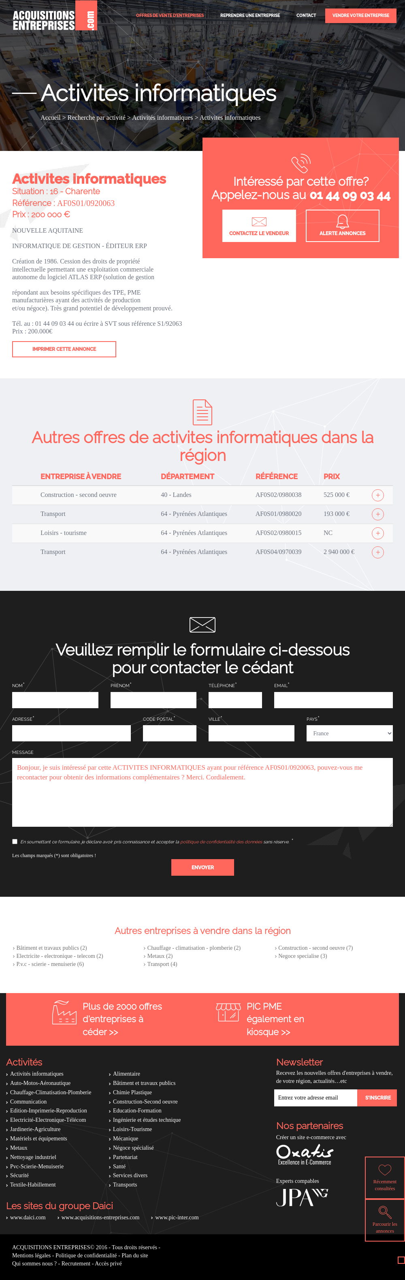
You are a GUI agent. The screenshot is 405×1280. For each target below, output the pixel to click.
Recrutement (76, 1264)
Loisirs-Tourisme (132, 1129)
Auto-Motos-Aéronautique (40, 1083)
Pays (312, 719)
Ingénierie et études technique (147, 1120)
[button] (202, 867)
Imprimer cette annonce (64, 349)
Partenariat (125, 1157)
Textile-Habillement (33, 1185)
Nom (17, 685)
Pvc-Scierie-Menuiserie (37, 1166)
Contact (306, 15)
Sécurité (19, 1175)
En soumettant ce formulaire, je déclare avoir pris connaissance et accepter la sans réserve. (151, 842)
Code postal (158, 719)
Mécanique (125, 1139)
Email (281, 685)
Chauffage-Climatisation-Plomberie (50, 1092)
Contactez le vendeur (259, 225)
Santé (119, 1166)
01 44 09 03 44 (349, 195)
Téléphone (222, 685)
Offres (170, 15)
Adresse (22, 719)
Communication (28, 1102)
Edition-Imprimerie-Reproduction (48, 1111)
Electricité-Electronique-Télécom (48, 1120)
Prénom (120, 685)
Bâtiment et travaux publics (144, 1083)
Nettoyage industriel (33, 1157)
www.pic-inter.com (176, 1217)
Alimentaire (126, 1074)
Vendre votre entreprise (361, 15)
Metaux (19, 1148)
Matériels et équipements (38, 1139)
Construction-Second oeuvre (145, 1102)
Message (23, 752)
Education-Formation (137, 1111)
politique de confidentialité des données (221, 842)
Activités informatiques (37, 1074)
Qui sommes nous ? (34, 1264)
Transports (125, 1185)
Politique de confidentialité (86, 1255)
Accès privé (108, 1264)
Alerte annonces (342, 225)
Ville (214, 719)
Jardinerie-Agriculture (35, 1129)
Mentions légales (31, 1255)
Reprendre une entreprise (250, 15)
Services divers (130, 1175)
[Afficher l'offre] (378, 495)
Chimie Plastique (132, 1092)
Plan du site (135, 1255)
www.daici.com (28, 1217)
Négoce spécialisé (133, 1148)
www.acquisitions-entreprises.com (101, 1217)
